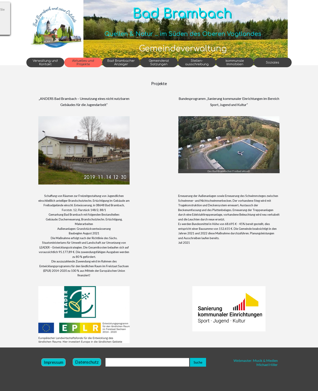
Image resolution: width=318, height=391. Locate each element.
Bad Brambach (182, 14)
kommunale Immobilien (235, 62)
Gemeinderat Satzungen (159, 62)
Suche (198, 362)
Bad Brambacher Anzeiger (121, 62)
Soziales (272, 62)
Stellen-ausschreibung (197, 62)
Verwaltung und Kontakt (45, 62)
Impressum (53, 362)
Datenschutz (87, 362)
